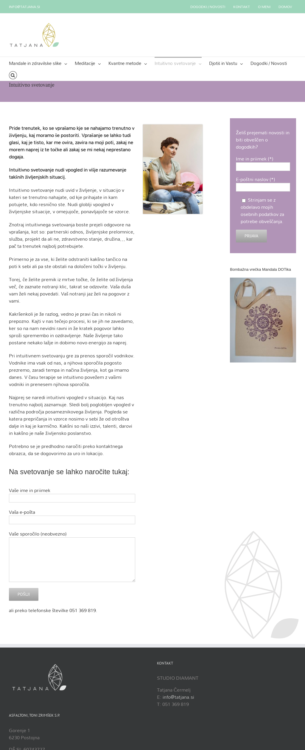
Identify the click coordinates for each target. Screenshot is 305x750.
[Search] (13, 75)
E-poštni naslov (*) (263, 183)
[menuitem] (207, 6)
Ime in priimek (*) (263, 162)
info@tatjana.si (24, 6)
